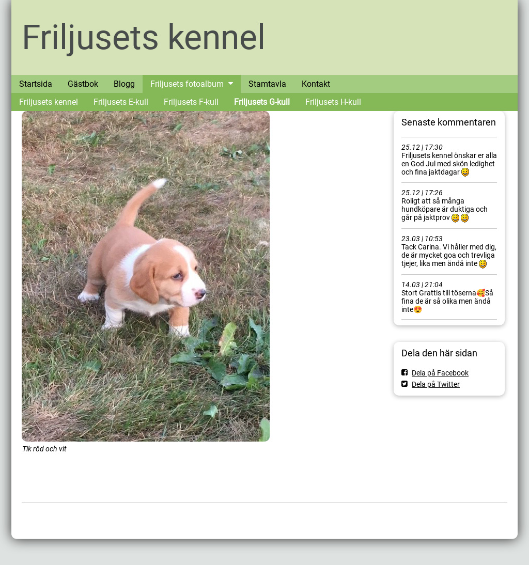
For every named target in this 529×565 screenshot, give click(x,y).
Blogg (124, 84)
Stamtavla (267, 84)
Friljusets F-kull (191, 102)
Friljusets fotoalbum (187, 84)
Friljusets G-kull (262, 102)
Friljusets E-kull (121, 102)
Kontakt (316, 84)
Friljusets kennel (144, 37)
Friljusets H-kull (333, 102)
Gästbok (83, 84)
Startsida (35, 84)
